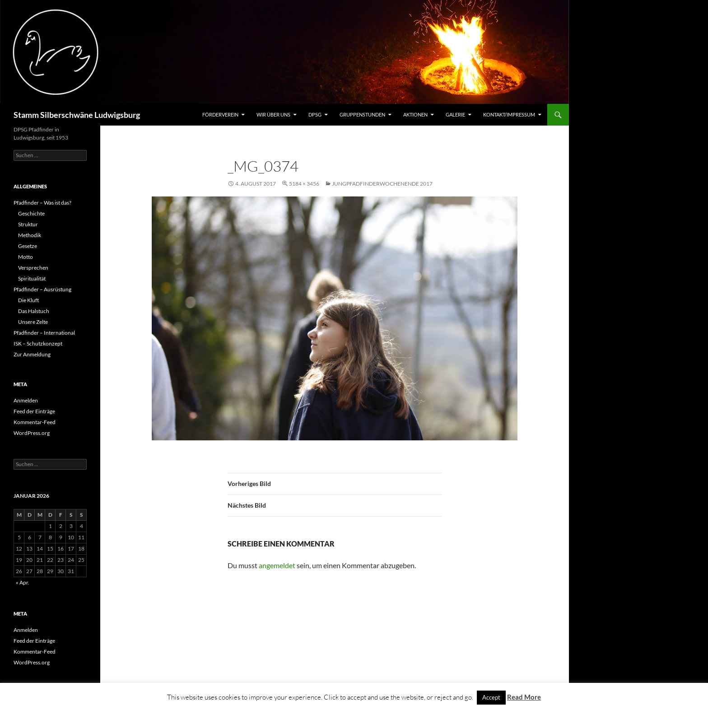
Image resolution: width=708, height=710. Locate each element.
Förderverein (220, 114)
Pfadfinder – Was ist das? (42, 202)
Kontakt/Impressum (509, 114)
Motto (25, 256)
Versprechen (33, 267)
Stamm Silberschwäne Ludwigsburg (77, 115)
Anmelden (26, 400)
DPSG (314, 114)
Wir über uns (273, 114)
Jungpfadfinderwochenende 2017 (382, 183)
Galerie (455, 114)
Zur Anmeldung (32, 354)
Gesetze (27, 246)
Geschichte (31, 213)
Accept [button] (491, 697)
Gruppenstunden (362, 114)
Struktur (28, 224)
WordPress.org (32, 433)
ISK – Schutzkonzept (38, 343)
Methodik (29, 235)
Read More (524, 697)
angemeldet (277, 565)
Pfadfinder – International (44, 332)
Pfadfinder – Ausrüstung (42, 289)
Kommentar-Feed (35, 422)
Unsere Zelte (33, 321)
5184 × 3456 (304, 183)
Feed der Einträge (34, 411)
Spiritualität (32, 278)
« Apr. (22, 582)
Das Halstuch (33, 311)
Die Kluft (28, 300)
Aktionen (415, 114)
